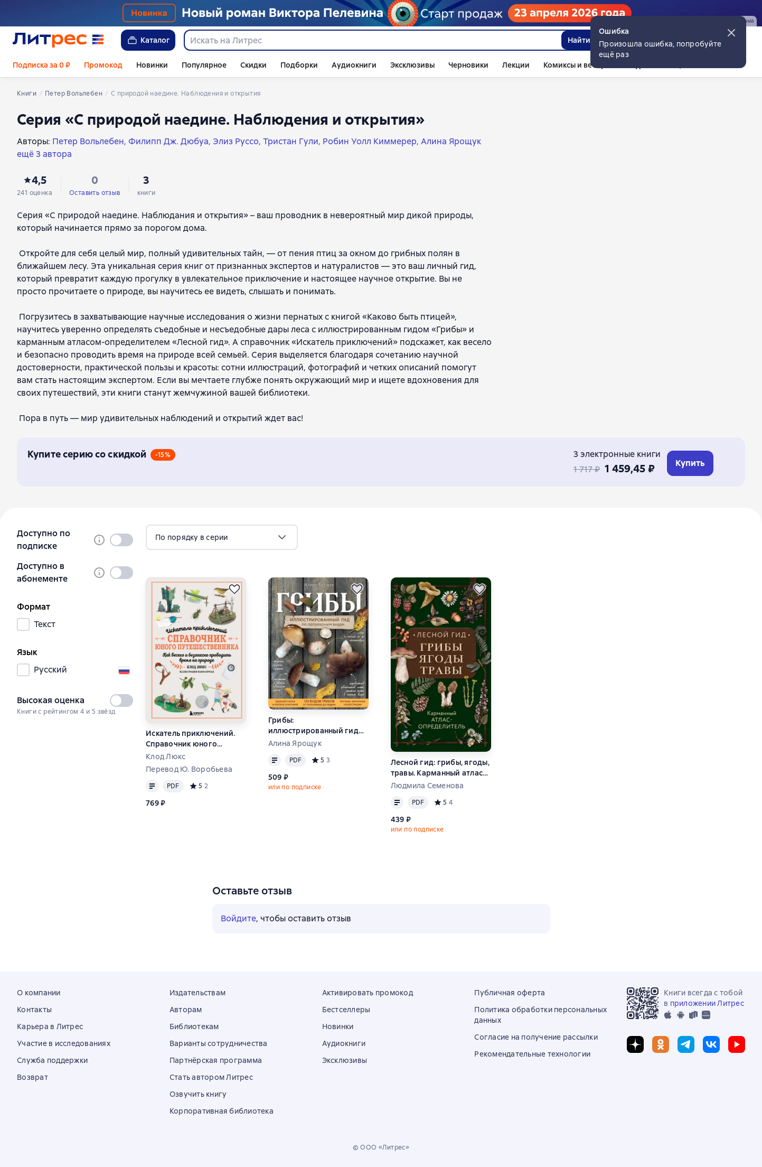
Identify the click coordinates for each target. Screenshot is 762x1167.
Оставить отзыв (94, 193)
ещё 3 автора (44, 154)
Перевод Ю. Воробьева (189, 769)
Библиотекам (194, 1026)
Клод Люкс (165, 756)
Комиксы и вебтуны (578, 65)
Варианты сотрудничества (219, 1043)
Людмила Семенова (427, 785)
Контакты (34, 1009)
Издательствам (197, 992)
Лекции (516, 65)
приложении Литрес (707, 1003)
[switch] (121, 540)
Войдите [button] (238, 918)
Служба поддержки (52, 1060)
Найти (579, 40)
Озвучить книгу (198, 1094)
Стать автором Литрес (211, 1077)
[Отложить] (234, 589)
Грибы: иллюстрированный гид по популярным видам (313, 725)
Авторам (186, 1009)
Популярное (204, 65)
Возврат (32, 1077)
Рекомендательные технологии (532, 1054)
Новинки (152, 65)
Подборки (299, 65)
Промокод (103, 65)
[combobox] (372, 40)
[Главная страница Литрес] (58, 40)
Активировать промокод (367, 992)
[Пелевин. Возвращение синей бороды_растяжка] (381, 13)
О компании (39, 992)
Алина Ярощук (295, 743)
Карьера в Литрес (50, 1026)
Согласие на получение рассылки (536, 1037)
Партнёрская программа (216, 1060)
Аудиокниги (354, 65)
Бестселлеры (346, 1009)
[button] (731, 32)
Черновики (468, 65)
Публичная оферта (509, 992)
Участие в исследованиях (63, 1043)
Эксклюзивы (412, 65)
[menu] (222, 537)
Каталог (148, 40)
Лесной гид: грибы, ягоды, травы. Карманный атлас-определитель (440, 768)
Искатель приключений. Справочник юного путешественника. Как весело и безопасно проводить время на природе (190, 739)
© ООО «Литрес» (381, 1147)
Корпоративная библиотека (222, 1111)
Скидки (253, 65)
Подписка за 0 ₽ (41, 65)
